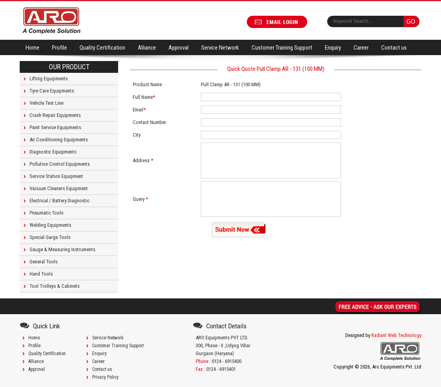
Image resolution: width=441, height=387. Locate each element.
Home (32, 47)
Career (361, 47)
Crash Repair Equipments (55, 115)
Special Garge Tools (50, 237)
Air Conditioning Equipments (59, 140)
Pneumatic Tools (46, 213)
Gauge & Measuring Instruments (62, 249)
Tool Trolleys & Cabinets (55, 286)
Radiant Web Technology (396, 335)
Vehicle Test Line (46, 103)
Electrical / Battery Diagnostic (59, 201)
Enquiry (333, 47)
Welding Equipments (50, 225)
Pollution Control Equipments (60, 164)
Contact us (394, 47)
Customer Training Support (282, 47)
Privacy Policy (105, 377)
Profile (59, 47)
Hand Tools (41, 274)
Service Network (220, 47)
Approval (179, 47)
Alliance (147, 47)
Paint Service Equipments (55, 127)
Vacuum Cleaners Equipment (59, 188)
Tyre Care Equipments (52, 91)
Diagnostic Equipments (53, 152)
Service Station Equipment (56, 176)
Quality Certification (102, 47)
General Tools (43, 262)
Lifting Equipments (49, 78)
